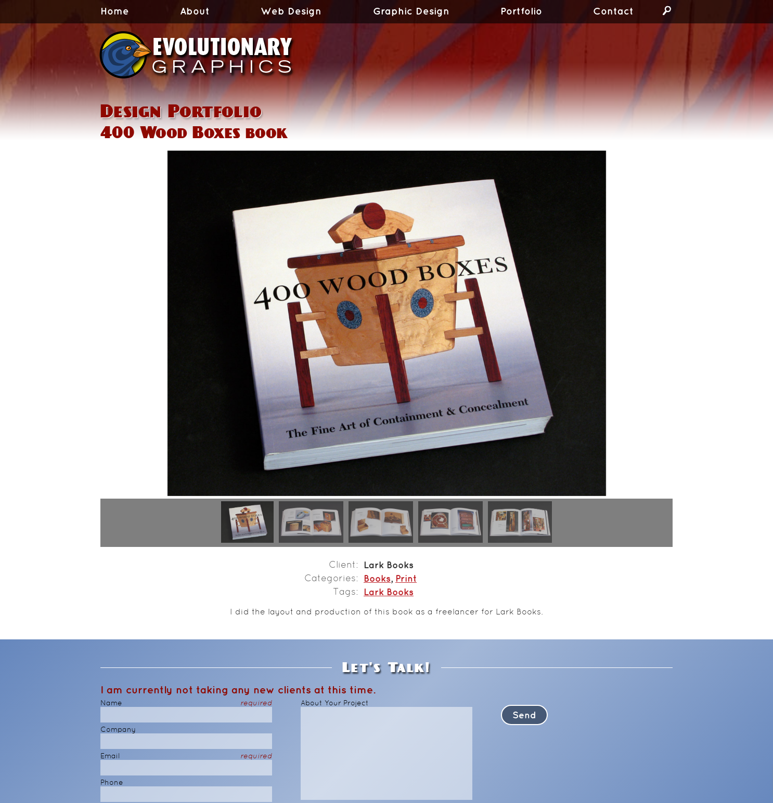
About (195, 11)
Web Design (291, 11)
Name (186, 703)
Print (406, 580)
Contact (613, 11)
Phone (111, 783)
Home (114, 11)
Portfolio (521, 11)
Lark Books (389, 593)
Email (186, 756)
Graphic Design (411, 11)
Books (377, 580)
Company (118, 730)
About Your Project (335, 703)
